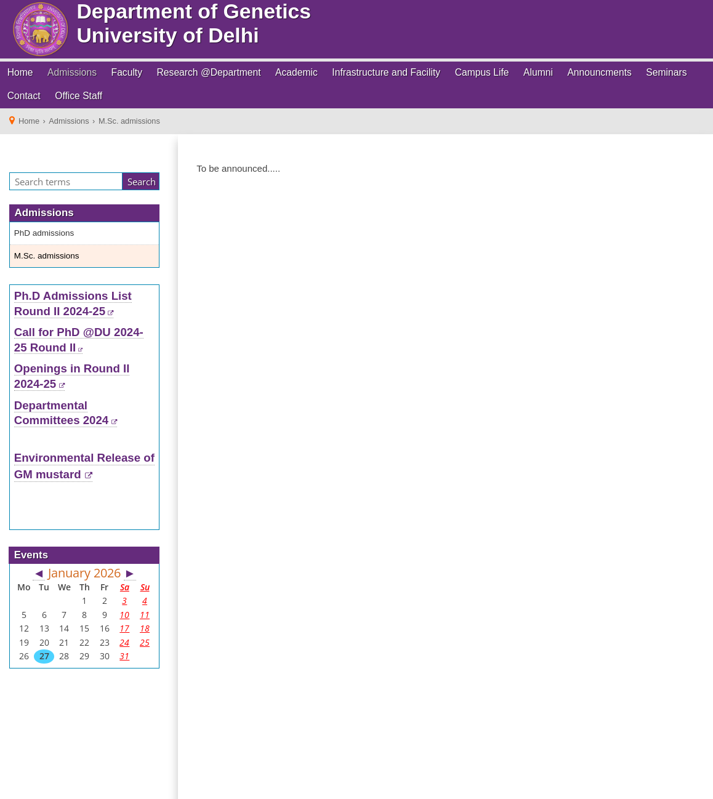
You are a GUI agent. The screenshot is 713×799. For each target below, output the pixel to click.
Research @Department (209, 72)
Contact (24, 95)
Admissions (72, 72)
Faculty (126, 72)
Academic (296, 72)
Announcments (599, 72)
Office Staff (78, 95)
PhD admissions (44, 233)
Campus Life (482, 72)
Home (20, 72)
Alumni (538, 72)
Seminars (666, 72)
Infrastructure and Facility (386, 72)
